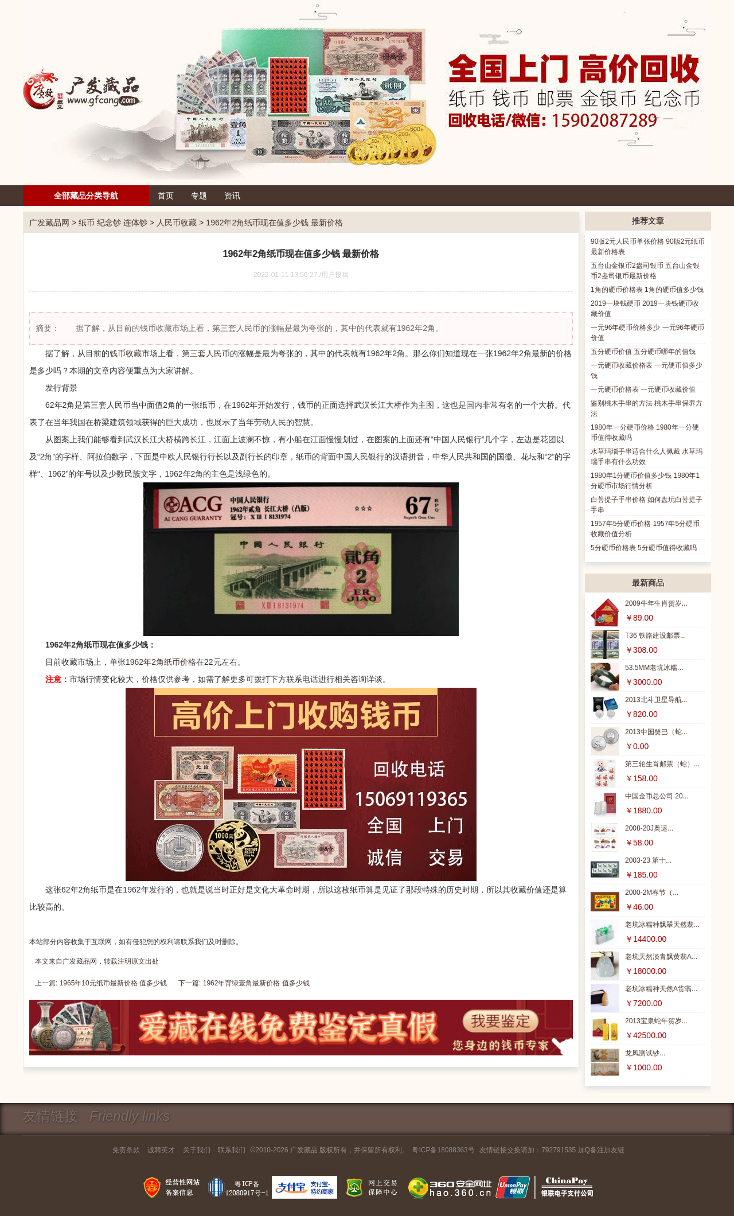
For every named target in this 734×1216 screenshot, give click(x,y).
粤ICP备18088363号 (443, 1150)
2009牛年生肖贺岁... (656, 603)
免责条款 (126, 1150)
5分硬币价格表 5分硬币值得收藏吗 (644, 548)
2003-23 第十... (648, 860)
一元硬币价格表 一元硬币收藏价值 (643, 389)
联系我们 (231, 1150)
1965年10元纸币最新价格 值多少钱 (113, 983)
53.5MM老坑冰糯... (654, 668)
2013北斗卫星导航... (656, 700)
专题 (199, 195)
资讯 (232, 195)
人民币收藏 (177, 222)
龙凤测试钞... (645, 1053)
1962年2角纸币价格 (161, 662)
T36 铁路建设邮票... (655, 636)
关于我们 (196, 1150)
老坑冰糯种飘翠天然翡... (662, 925)
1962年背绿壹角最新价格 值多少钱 (256, 983)
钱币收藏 (126, 353)
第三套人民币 (206, 353)
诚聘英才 (161, 1150)
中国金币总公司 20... (657, 796)
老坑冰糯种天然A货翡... (661, 989)
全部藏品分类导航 (86, 195)
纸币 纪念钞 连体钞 (113, 222)
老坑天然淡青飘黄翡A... (661, 957)
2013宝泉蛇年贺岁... (656, 1021)
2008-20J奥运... (649, 828)
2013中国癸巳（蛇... (656, 732)
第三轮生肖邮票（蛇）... (662, 764)
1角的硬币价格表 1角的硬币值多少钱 (647, 290)
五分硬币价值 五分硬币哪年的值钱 (643, 352)
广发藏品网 (49, 222)
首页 (166, 195)
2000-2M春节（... (651, 892)
